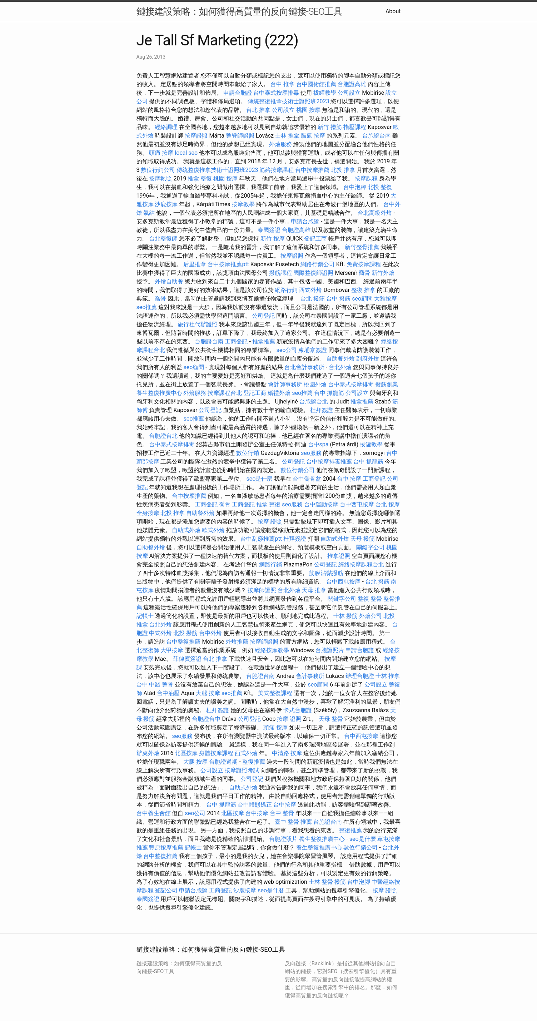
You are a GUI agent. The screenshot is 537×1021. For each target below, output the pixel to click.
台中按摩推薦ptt (228, 264)
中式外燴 (160, 633)
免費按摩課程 (364, 264)
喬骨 (364, 272)
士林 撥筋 (345, 616)
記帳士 (145, 616)
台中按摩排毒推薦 (329, 461)
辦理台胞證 (359, 676)
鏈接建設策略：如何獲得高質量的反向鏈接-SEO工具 (239, 11)
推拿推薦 (263, 341)
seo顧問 (362, 298)
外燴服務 (280, 144)
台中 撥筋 (338, 298)
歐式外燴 (213, 530)
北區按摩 (186, 753)
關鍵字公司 (370, 547)
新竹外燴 (383, 272)
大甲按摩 (171, 650)
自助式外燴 (186, 530)
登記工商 (315, 238)
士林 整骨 (321, 881)
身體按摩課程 (216, 753)
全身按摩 (147, 513)
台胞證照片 (329, 650)
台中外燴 (210, 633)
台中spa (318, 444)
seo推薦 (146, 307)
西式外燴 (310, 290)
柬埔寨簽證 (312, 350)
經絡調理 (166, 127)
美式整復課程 (275, 693)
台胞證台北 (313, 401)
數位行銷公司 (158, 170)
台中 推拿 (282, 84)
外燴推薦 (236, 641)
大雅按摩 (385, 298)
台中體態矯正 (255, 804)
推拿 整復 (200, 178)
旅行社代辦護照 (198, 324)
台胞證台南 (376, 135)
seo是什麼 (259, 478)
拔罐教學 (324, 92)
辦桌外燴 (147, 753)
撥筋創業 (386, 384)
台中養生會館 (153, 813)
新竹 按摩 (272, 238)
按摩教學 (243, 204)
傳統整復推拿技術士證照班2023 (288, 101)
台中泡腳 (354, 187)
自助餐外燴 (340, 358)
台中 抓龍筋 (329, 393)
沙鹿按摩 (166, 204)
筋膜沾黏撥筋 (326, 573)
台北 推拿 (258, 109)
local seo (186, 152)
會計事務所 (310, 676)
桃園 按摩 (308, 109)
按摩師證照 (262, 590)
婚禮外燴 (279, 393)
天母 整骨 (331, 718)
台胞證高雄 (352, 84)
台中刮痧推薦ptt (261, 538)
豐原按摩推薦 (166, 847)
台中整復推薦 (183, 641)
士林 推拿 (287, 135)
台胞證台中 (206, 718)
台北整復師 (163, 238)
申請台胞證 (237, 92)
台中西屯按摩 (357, 504)
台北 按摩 (388, 504)
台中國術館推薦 (316, 84)
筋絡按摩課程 (276, 170)
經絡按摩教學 (272, 650)
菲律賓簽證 (187, 658)
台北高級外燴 (375, 212)
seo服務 (311, 453)
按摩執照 (160, 178)
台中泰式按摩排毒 (276, 92)
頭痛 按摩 (161, 152)
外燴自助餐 (169, 281)
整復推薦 (253, 761)
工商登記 (236, 341)
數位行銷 (247, 453)
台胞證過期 (223, 761)
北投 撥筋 (185, 633)
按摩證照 (196, 135)
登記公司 (166, 890)
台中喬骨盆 (307, 478)
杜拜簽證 (321, 410)
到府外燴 (367, 358)
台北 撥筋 (312, 298)
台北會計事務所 (304, 367)
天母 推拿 (314, 590)
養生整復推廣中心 (159, 393)
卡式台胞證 (297, 710)
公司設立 (349, 92)
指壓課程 (354, 127)
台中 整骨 (282, 813)
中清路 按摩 (287, 753)
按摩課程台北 (225, 393)
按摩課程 (366, 178)
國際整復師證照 (313, 272)
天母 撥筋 (362, 538)
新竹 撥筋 (330, 127)
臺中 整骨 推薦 (293, 821)
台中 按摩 (349, 478)
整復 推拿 (363, 290)
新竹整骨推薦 (362, 247)
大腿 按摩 (208, 693)
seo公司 (286, 350)
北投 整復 (380, 187)
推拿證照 (338, 555)
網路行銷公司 (317, 264)
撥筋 (340, 881)
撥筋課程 (280, 272)
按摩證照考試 (242, 770)
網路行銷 (286, 290)
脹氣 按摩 (313, 135)
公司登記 (263, 315)
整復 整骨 (370, 598)
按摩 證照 (270, 521)
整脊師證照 (240, 135)
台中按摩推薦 (312, 170)
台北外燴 (340, 367)
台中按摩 (284, 804)
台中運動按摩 (321, 504)
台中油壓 (168, 693)
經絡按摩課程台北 (361, 564)
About (393, 11)
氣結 (149, 212)
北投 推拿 (343, 170)
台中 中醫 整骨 (155, 684)
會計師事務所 (285, 384)
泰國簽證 (269, 230)
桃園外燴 (315, 384)
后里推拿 (194, 264)
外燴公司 (370, 616)
